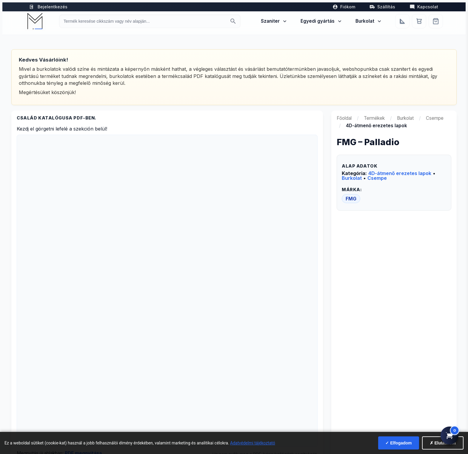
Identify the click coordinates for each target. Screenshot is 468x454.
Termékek (374, 118)
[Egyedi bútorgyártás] (402, 21)
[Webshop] (436, 21)
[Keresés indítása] (233, 21)
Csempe (435, 118)
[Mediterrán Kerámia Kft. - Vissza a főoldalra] (35, 21)
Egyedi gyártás (321, 21)
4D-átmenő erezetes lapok (399, 173)
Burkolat (368, 21)
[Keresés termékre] (144, 21)
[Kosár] (419, 21)
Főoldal (344, 118)
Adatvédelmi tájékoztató (252, 443)
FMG (351, 199)
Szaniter (274, 21)
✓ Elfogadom (398, 443)
